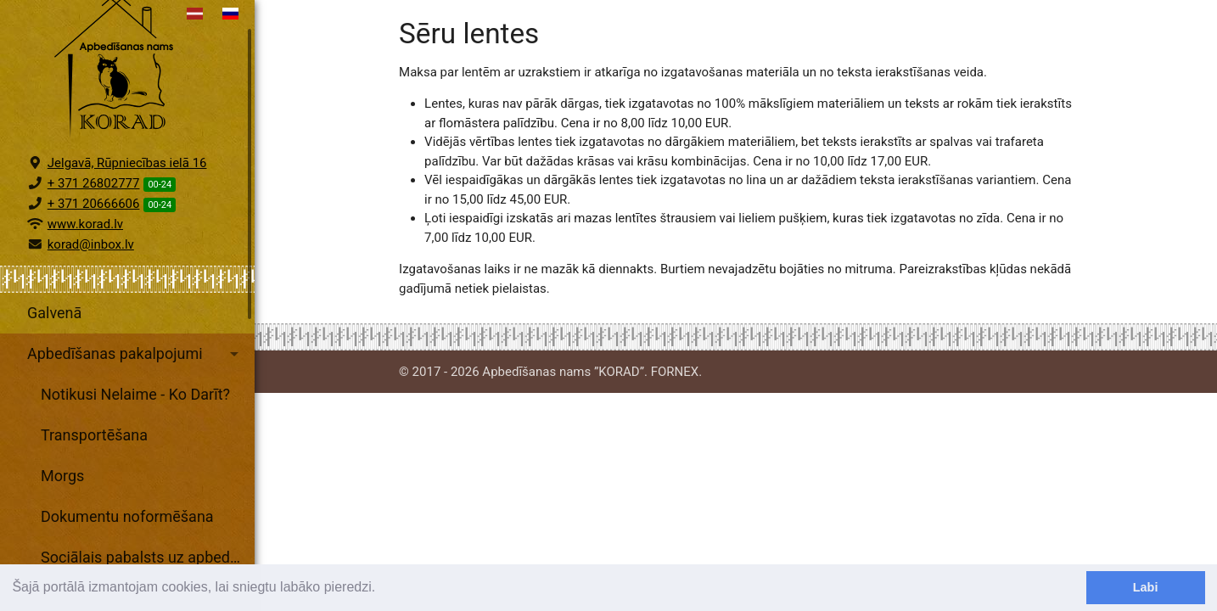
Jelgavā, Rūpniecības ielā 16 (127, 202)
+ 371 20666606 (94, 242)
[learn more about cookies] (381, 588)
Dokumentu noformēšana (127, 555)
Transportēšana (94, 474)
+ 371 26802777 (94, 222)
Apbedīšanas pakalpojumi (135, 393)
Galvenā (54, 352)
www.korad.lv (85, 263)
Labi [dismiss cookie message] (1145, 587)
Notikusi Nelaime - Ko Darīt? (135, 433)
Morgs (62, 515)
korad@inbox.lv (91, 283)
